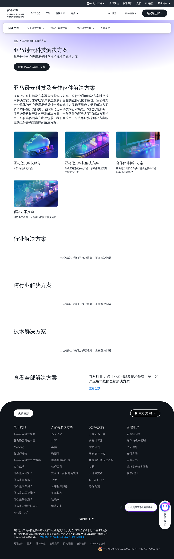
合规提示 (54, 543)
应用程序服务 (59, 486)
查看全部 (94, 388)
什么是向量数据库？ (26, 505)
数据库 (55, 453)
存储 (54, 447)
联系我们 (132, 473)
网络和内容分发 (60, 460)
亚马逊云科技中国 (24, 440)
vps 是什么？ (21, 512)
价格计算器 (96, 440)
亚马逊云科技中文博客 (27, 460)
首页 (16, 40)
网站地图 (68, 543)
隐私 (29, 543)
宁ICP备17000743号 (149, 548)
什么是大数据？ (23, 479)
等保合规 (94, 486)
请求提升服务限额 (138, 466)
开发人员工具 (97, 434)
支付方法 (132, 453)
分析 (54, 479)
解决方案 (56, 505)
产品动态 (19, 447)
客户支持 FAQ (97, 453)
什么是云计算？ (23, 473)
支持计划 (94, 447)
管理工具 (56, 466)
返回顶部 (87, 519)
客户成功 (19, 466)
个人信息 (132, 447)
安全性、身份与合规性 (65, 473)
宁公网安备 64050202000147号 (120, 548)
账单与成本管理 (136, 440)
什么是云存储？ (23, 486)
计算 (54, 440)
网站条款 (18, 543)
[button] (35, 13)
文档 (91, 466)
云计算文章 (96, 473)
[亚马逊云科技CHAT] (165, 507)
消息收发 (56, 492)
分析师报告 (20, 453)
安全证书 (132, 460)
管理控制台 (133, 434)
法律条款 (41, 543)
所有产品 (56, 434)
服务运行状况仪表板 (101, 460)
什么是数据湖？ (23, 499)
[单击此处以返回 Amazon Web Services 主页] (15, 15)
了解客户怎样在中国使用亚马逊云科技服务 (62, 537)
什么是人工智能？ (24, 492)
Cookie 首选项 (98, 543)
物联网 (55, 499)
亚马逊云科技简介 (24, 434)
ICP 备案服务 (97, 479)
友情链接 (81, 543)
